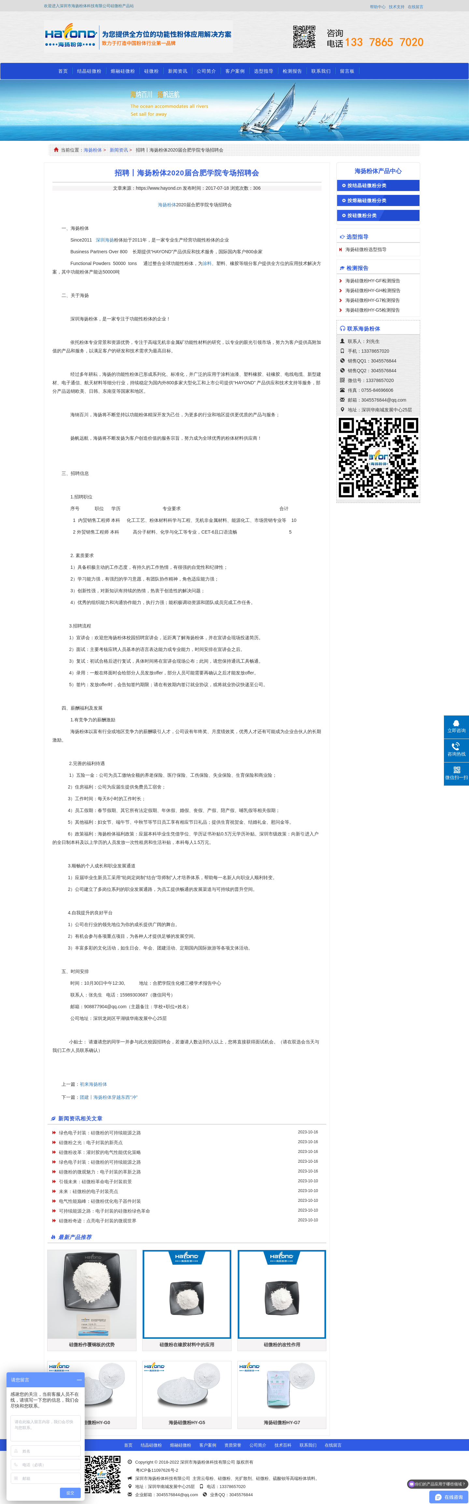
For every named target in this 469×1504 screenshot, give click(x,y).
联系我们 (321, 71)
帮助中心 (378, 7)
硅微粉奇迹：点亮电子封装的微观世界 (97, 1220)
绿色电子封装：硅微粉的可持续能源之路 (100, 1132)
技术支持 (397, 7)
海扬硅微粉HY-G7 (282, 1422)
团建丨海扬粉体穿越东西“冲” (108, 1097)
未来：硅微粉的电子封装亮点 (88, 1191)
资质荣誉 (232, 1445)
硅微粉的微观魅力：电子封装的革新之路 (100, 1171)
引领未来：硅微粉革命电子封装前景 (95, 1181)
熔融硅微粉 (123, 71)
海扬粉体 (93, 150)
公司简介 (206, 71)
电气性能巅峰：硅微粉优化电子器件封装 (100, 1201)
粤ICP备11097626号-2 (157, 1470)
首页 (63, 71)
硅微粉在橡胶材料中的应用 (187, 1344)
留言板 (347, 71)
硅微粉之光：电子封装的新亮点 (91, 1142)
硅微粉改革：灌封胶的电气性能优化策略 (100, 1152)
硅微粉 (151, 71)
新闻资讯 (178, 71)
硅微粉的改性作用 (282, 1344)
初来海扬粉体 (93, 1084)
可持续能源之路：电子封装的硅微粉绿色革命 (104, 1211)
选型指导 (264, 71)
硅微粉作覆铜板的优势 (92, 1344)
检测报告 (292, 71)
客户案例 (235, 71)
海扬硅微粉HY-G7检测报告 (373, 300)
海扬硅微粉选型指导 (366, 249)
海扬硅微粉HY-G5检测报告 (373, 310)
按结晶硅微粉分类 (367, 185)
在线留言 (415, 7)
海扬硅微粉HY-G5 (187, 1422)
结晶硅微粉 (89, 71)
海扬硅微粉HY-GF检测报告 (373, 280)
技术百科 (283, 1445)
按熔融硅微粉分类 (367, 200)
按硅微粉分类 (362, 215)
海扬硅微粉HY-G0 (92, 1422)
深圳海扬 (105, 240)
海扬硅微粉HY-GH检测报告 (373, 290)
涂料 (207, 263)
